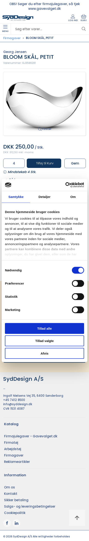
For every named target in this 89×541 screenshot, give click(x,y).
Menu (5, 29)
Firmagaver (12, 38)
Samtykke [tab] (16, 196)
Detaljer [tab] (44, 196)
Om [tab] (73, 196)
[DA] (18, 18)
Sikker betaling (16, 500)
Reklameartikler (17, 461)
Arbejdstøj (12, 449)
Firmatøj (11, 442)
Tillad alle (44, 328)
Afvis (45, 353)
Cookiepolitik (14, 513)
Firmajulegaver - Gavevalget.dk (30, 436)
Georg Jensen (15, 52)
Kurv (84, 18)
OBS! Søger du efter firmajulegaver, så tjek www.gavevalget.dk (44, 6)
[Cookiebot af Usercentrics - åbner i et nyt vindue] (65, 185)
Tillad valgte (44, 341)
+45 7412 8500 (14, 400)
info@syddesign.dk (17, 404)
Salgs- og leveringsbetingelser (29, 506)
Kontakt (10, 493)
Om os (9, 487)
